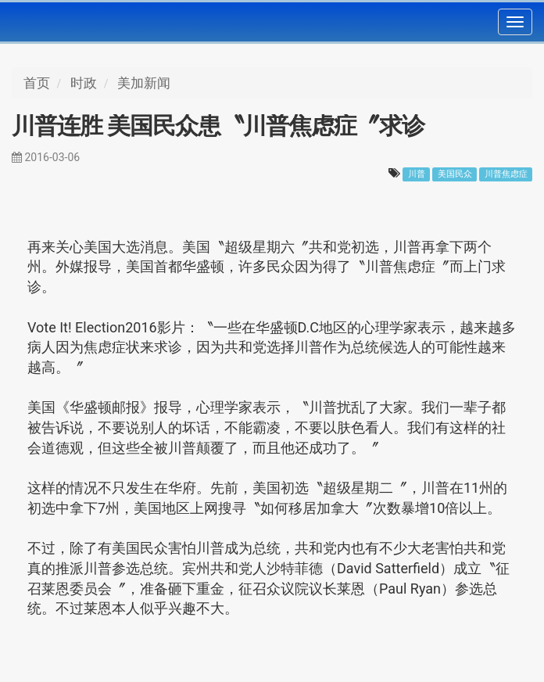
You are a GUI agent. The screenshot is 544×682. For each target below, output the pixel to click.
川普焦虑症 (506, 174)
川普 (416, 174)
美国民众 (455, 174)
